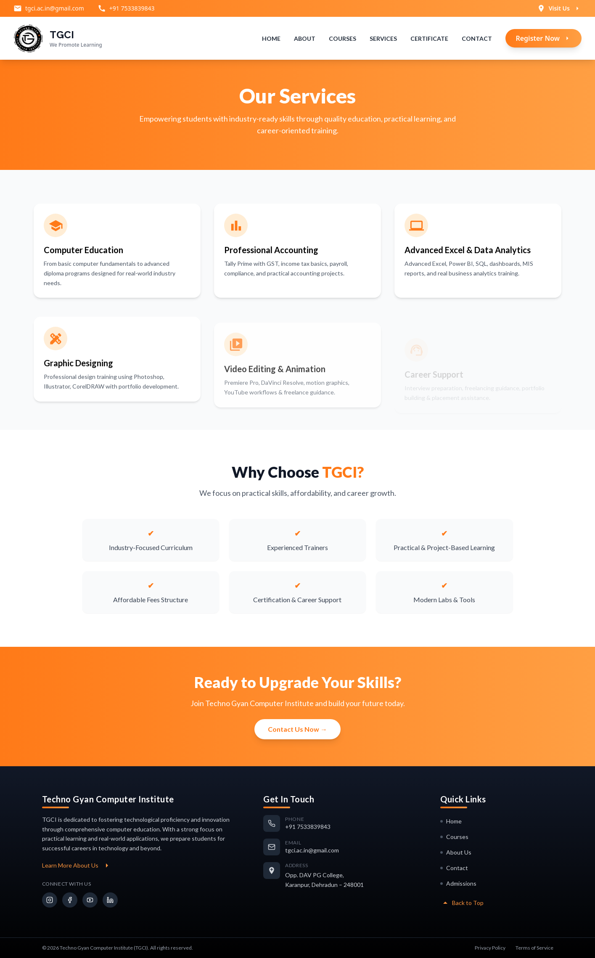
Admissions (458, 883)
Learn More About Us (77, 865)
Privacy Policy (490, 948)
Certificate (429, 38)
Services (383, 38)
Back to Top (462, 903)
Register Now (543, 38)
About (304, 38)
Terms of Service (534, 948)
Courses (342, 38)
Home (271, 38)
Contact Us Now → (297, 729)
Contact (477, 38)
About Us (455, 852)
